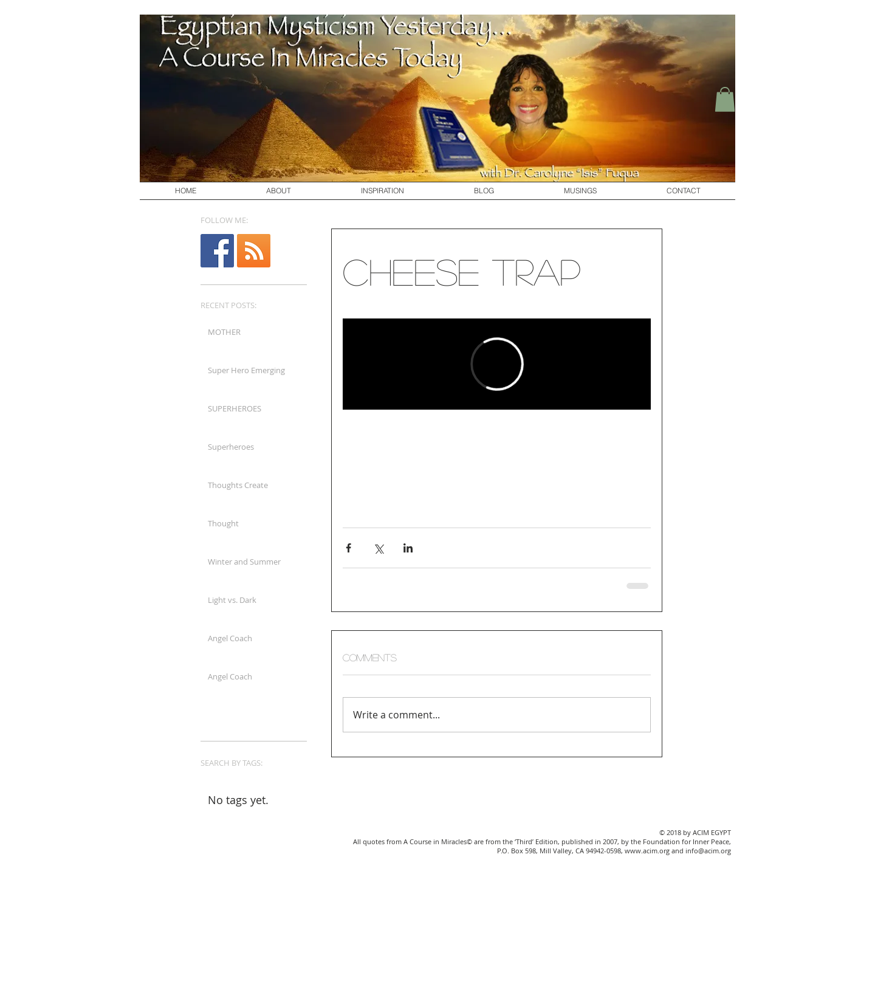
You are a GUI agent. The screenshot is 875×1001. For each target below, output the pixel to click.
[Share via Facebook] (348, 548)
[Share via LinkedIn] (408, 548)
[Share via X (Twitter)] (378, 548)
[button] (725, 99)
